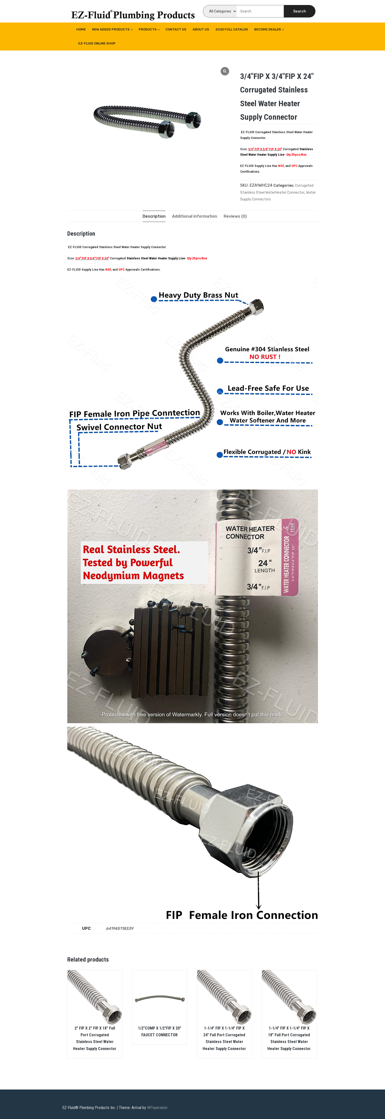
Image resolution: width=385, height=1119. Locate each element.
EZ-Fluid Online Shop (97, 43)
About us (201, 29)
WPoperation (157, 1107)
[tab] (154, 216)
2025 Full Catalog (231, 29)
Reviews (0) (235, 216)
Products (148, 29)
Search (299, 11)
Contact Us (176, 29)
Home (81, 29)
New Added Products (111, 29)
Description (154, 216)
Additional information (194, 216)
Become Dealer (267, 29)
